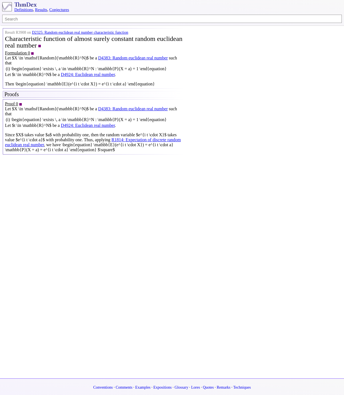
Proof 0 (11, 103)
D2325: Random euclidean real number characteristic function (80, 32)
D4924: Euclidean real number (88, 74)
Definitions (23, 9)
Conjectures (59, 9)
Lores (195, 387)
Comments (124, 387)
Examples (142, 387)
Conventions (103, 387)
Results (41, 9)
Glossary (181, 387)
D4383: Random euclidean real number (133, 58)
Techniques (242, 387)
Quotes (208, 387)
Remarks (224, 387)
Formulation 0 (17, 53)
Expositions (162, 387)
